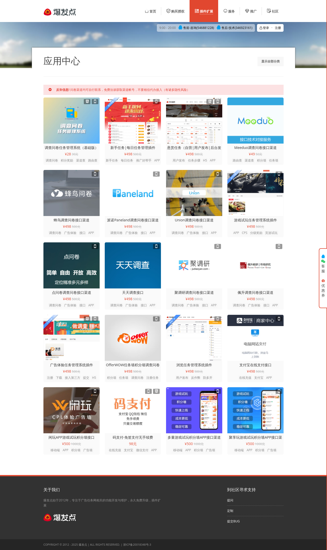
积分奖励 (67, 160)
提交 (86, 377)
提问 (230, 500)
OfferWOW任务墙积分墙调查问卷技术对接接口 (133, 365)
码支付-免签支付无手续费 (133, 437)
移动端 (55, 450)
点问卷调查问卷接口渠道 (71, 292)
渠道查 (80, 160)
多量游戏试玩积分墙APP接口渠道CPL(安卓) (194, 437)
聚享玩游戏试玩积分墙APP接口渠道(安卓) (255, 437)
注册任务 (152, 377)
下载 (59, 377)
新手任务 (112, 160)
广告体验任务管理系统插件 (71, 364)
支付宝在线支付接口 (255, 364)
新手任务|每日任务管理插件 (132, 147)
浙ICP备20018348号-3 (137, 544)
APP (157, 160)
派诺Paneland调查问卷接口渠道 (132, 220)
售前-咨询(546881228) (196, 28)
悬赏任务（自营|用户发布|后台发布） (194, 147)
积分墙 (261, 160)
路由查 (92, 160)
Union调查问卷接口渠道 (194, 220)
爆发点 (83, 544)
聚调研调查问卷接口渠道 (194, 292)
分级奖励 (256, 233)
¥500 (66, 443)
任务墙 (273, 160)
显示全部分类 (270, 61)
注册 (50, 377)
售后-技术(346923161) (234, 28)
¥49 (252, 154)
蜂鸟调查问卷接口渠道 (71, 220)
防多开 (207, 377)
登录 (264, 28)
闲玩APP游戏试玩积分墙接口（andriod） (72, 437)
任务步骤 (194, 160)
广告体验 (70, 233)
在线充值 (245, 377)
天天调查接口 (133, 292)
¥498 (128, 154)
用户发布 (179, 160)
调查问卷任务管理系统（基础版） (71, 147)
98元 (133, 443)
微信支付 (142, 450)
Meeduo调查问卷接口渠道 (255, 147)
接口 (82, 233)
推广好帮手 (143, 160)
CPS (244, 233)
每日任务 (127, 160)
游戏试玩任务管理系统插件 (255, 220)
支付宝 (258, 377)
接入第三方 (72, 377)
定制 (230, 511)
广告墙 (87, 450)
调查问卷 (52, 160)
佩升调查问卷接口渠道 (255, 292)
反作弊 (195, 377)
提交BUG (233, 521)
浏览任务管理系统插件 (194, 364)
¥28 (68, 154)
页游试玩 (271, 233)
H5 (205, 160)
